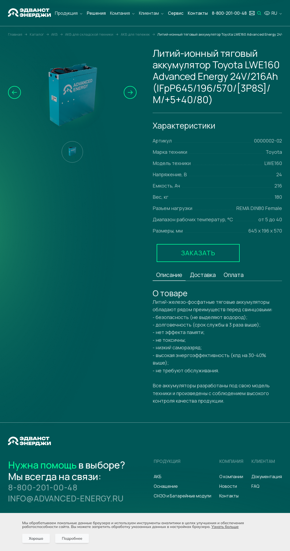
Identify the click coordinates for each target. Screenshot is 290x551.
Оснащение (166, 486)
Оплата (234, 275)
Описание (169, 275)
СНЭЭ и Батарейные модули (182, 496)
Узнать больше (225, 526)
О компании (231, 476)
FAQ (255, 486)
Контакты (198, 13)
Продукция (66, 13)
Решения (96, 13)
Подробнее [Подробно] (72, 538)
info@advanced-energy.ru (65, 498)
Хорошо (36, 538)
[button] (14, 92)
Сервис (175, 13)
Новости (228, 486)
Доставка (203, 275)
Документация (266, 476)
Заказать (198, 252)
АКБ (157, 476)
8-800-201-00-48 (43, 487)
